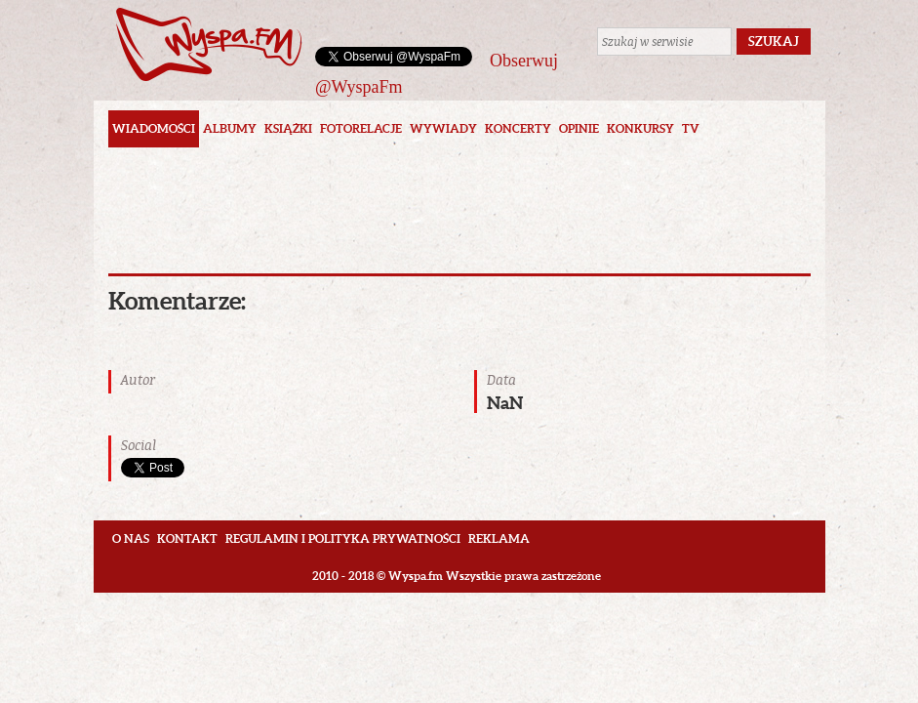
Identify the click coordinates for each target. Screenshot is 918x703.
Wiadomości (153, 128)
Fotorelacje (361, 128)
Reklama (499, 538)
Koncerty (518, 128)
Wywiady (443, 128)
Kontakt (187, 538)
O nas (130, 538)
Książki (288, 128)
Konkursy (640, 128)
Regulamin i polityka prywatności (342, 538)
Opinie (579, 128)
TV (690, 128)
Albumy (230, 128)
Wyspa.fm (208, 44)
